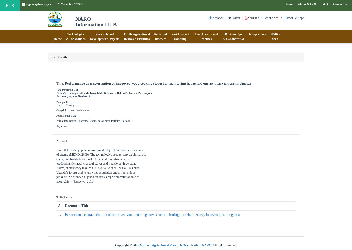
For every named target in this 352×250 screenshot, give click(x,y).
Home (289, 4)
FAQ (325, 4)
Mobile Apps (295, 18)
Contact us (341, 4)
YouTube (252, 18)
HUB (10, 5)
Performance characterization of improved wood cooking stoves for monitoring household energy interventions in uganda (152, 215)
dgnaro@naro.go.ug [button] (37, 4)
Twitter (234, 18)
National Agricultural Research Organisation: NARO (175, 245)
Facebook (216, 18)
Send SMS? (273, 18)
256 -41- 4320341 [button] (70, 4)
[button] (57, 36)
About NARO (307, 4)
